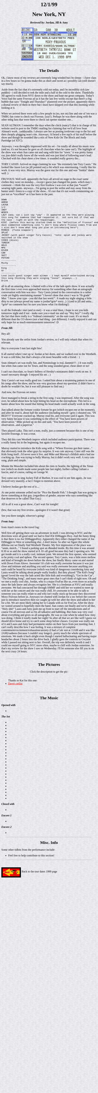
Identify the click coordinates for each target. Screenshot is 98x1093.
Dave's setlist (15, 700)
